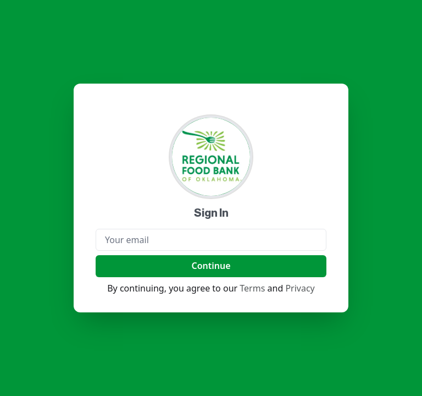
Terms (252, 288)
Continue (210, 266)
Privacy (299, 288)
